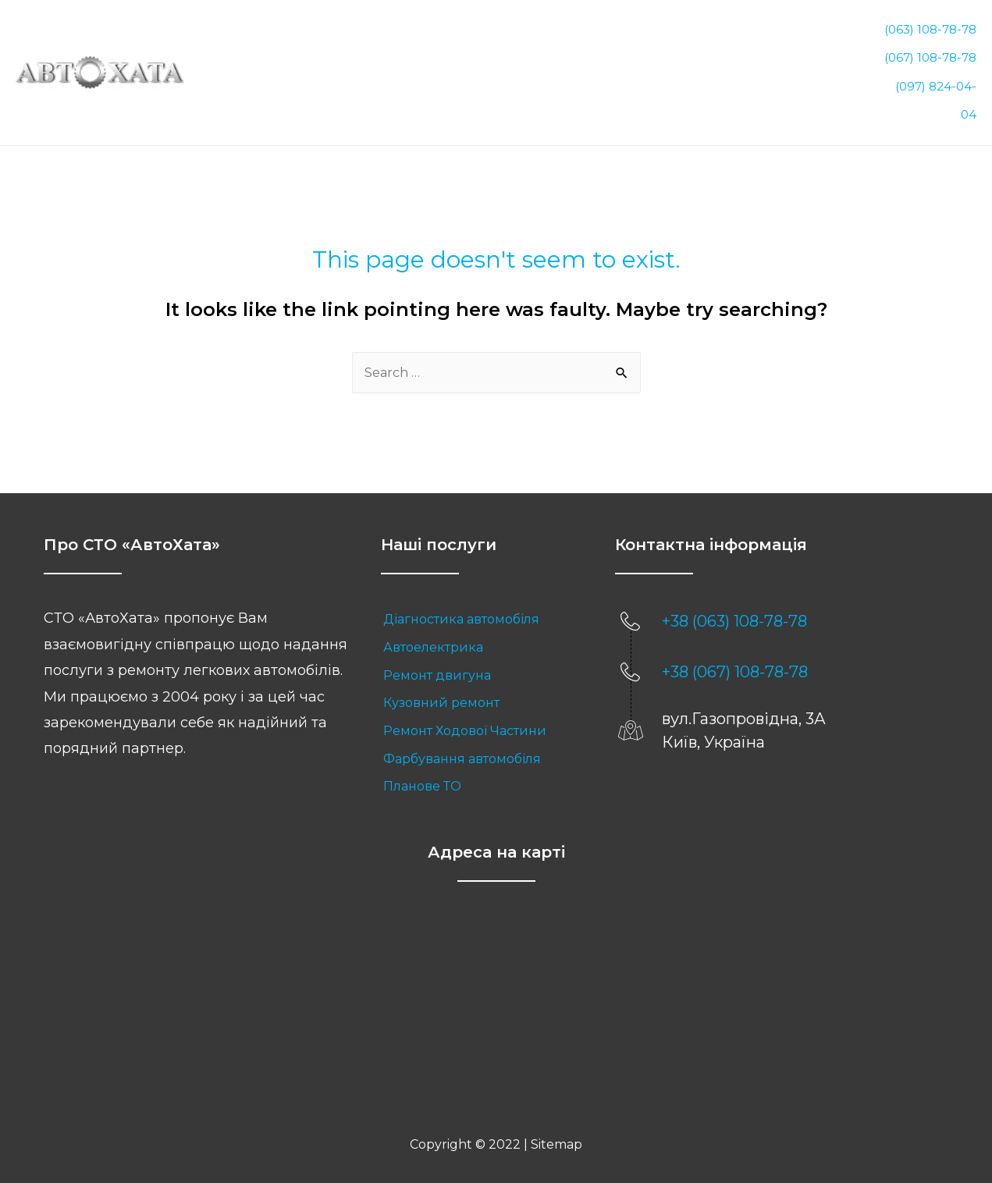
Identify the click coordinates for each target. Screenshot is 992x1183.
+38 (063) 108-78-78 (734, 594)
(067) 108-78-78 (930, 48)
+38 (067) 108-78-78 (735, 645)
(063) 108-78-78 (930, 26)
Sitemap (556, 1117)
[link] (482, 593)
